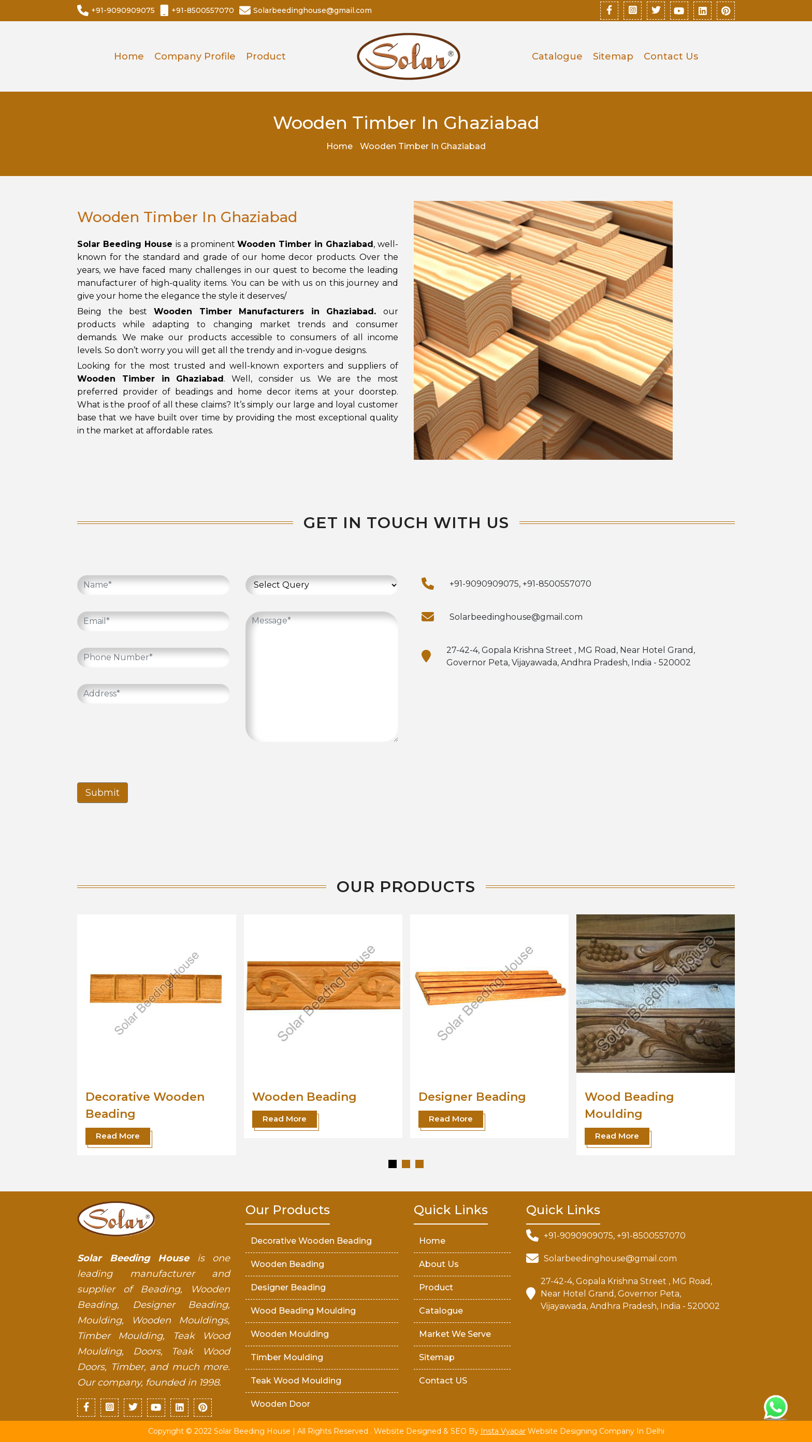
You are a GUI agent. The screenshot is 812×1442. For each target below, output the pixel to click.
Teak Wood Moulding (296, 1381)
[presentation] (156, 740)
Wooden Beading (304, 1097)
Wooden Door (280, 1404)
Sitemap (613, 56)
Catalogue (557, 56)
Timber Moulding (287, 1357)
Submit (102, 792)
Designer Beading (472, 1097)
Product (266, 56)
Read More (118, 1136)
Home (129, 56)
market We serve (455, 1334)
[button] (392, 1164)
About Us (439, 1264)
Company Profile (195, 56)
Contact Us (671, 56)
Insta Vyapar (503, 1431)
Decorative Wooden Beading (311, 1241)
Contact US (443, 1381)
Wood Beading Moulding (303, 1311)
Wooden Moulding (290, 1334)
